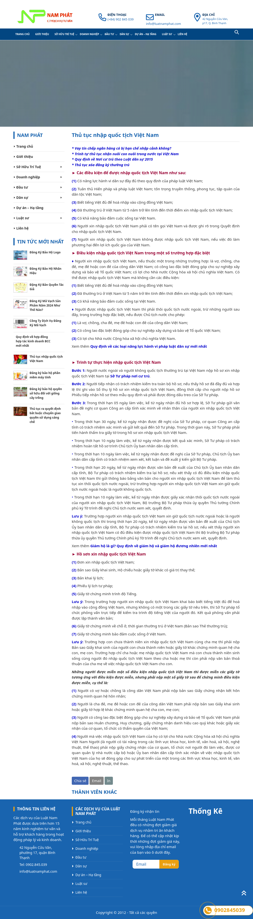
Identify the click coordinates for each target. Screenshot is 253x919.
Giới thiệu (42, 34)
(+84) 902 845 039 (121, 19)
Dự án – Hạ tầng (145, 34)
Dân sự (124, 34)
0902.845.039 (36, 864)
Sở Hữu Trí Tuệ (64, 34)
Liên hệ (182, 34)
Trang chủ (22, 34)
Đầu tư (109, 34)
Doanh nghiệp (89, 34)
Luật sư (167, 34)
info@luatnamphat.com (163, 23)
